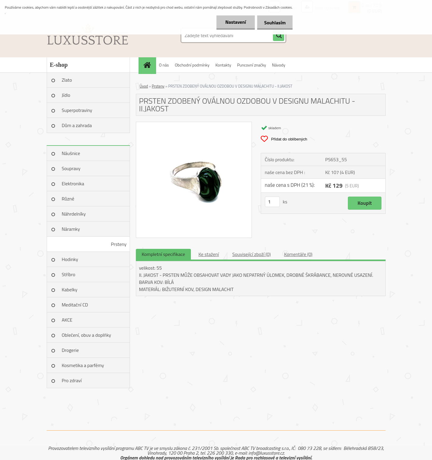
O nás (164, 65)
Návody (278, 65)
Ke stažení (208, 254)
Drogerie (70, 350)
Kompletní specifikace (163, 254)
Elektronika (73, 183)
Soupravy (71, 168)
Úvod (144, 86)
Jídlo (66, 95)
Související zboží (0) (251, 254)
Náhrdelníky (74, 213)
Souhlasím (274, 22)
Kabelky (70, 289)
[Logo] (87, 35)
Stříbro (69, 274)
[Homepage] (149, 64)
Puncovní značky (251, 65)
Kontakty (223, 65)
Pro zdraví (72, 380)
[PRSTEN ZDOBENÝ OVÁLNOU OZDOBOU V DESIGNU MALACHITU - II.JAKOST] (194, 124)
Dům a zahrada (77, 125)
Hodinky (70, 259)
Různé (68, 198)
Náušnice (71, 153)
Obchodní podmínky (192, 65)
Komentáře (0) (298, 254)
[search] (278, 35)
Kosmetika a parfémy (83, 365)
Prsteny (118, 244)
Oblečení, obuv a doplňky (86, 335)
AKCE (67, 319)
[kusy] (272, 202)
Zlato (67, 79)
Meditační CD (75, 304)
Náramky (71, 229)
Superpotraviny (77, 110)
